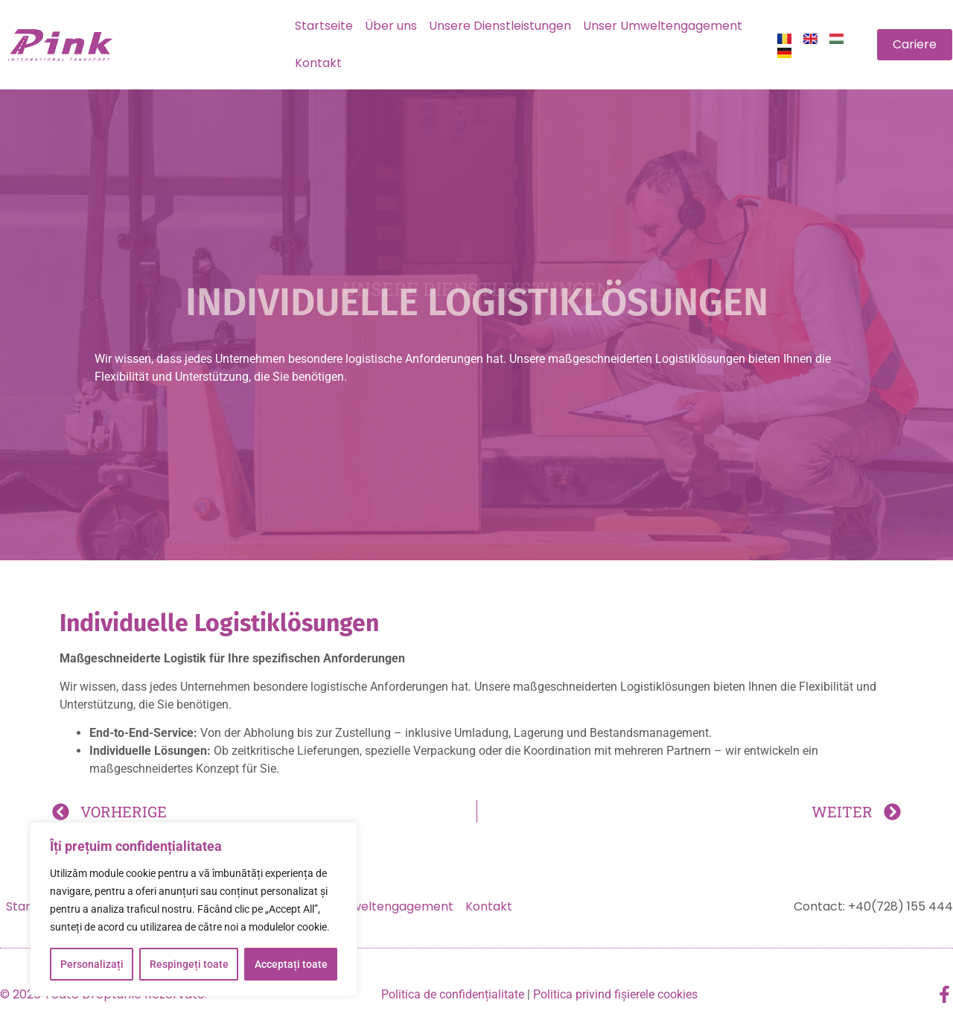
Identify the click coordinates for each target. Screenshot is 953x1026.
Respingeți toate (189, 964)
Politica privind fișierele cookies (615, 994)
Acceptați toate (291, 964)
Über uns (391, 25)
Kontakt (318, 63)
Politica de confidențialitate (452, 994)
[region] (193, 909)
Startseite (324, 25)
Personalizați (92, 964)
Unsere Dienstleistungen (500, 25)
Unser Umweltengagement (662, 25)
